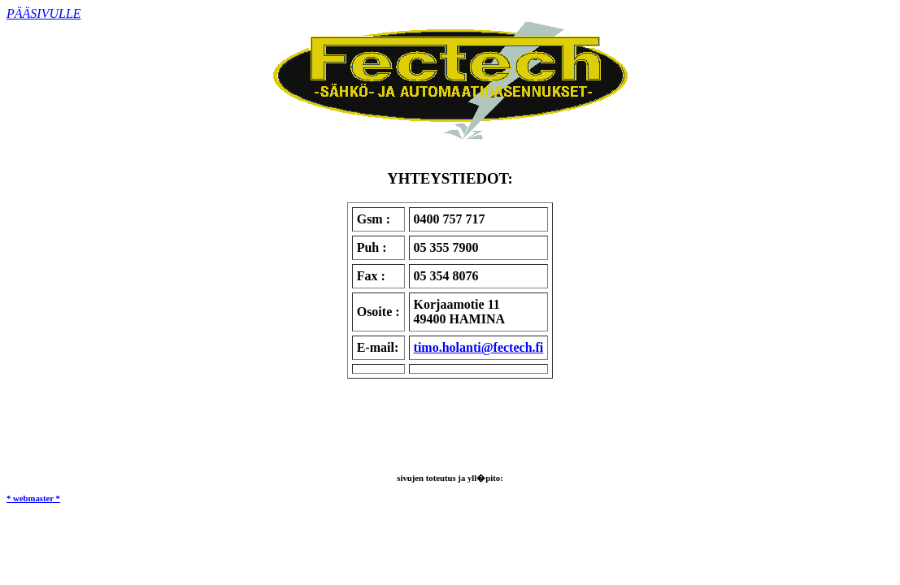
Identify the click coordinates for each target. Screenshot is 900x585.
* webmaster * (33, 498)
